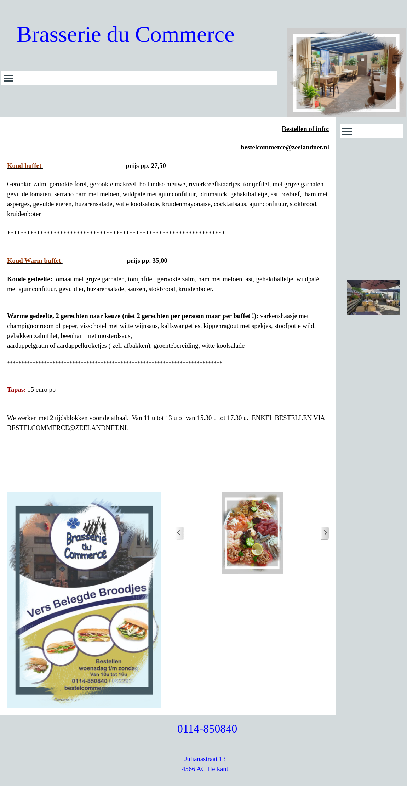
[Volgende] (325, 533)
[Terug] (179, 533)
